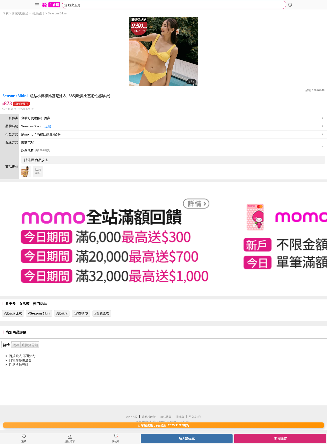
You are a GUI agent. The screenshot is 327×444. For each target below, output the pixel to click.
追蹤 (48, 126)
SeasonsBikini (57, 13)
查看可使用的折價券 (172, 118)
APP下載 (131, 416)
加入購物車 (187, 439)
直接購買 (280, 439)
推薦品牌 (38, 13)
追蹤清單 (70, 441)
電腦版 (180, 416)
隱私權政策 (149, 416)
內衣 (6, 13)
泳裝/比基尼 (20, 13)
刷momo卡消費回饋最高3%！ (42, 134)
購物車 (116, 441)
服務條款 (165, 416)
